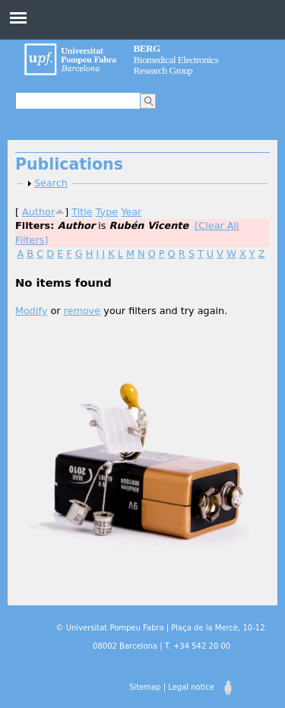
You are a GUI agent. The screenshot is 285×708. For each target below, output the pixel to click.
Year (131, 211)
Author (38, 211)
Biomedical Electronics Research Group (176, 59)
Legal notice (191, 687)
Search (51, 183)
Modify (31, 310)
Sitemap (144, 687)
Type (107, 211)
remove (82, 310)
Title (81, 211)
